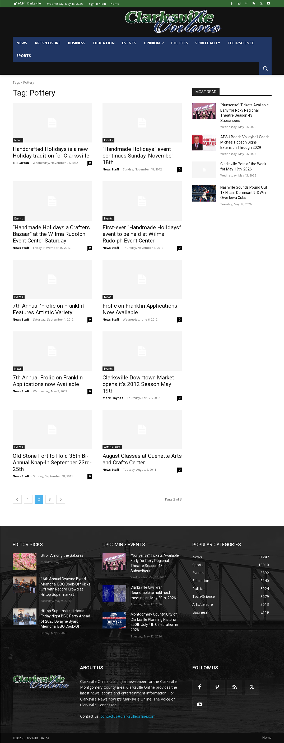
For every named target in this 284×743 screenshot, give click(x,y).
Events (108, 140)
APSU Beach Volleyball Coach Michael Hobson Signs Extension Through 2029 (244, 142)
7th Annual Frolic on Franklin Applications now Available (48, 380)
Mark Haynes (113, 398)
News (18, 140)
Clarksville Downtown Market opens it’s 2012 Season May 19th (138, 384)
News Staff (111, 169)
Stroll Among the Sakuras (62, 555)
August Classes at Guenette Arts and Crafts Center (142, 459)
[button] (265, 68)
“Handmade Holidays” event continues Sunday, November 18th (138, 155)
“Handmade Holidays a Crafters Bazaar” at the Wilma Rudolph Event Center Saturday (51, 234)
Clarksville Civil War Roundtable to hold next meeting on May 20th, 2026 (153, 592)
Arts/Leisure (112, 447)
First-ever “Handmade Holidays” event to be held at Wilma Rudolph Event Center (142, 234)
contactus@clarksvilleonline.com (128, 716)
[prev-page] (17, 499)
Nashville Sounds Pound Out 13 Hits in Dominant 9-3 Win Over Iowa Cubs (243, 192)
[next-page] (60, 499)
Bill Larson (21, 163)
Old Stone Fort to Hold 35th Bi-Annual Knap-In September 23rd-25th (52, 462)
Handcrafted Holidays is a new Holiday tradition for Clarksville (51, 152)
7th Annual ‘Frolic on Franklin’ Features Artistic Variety (49, 309)
